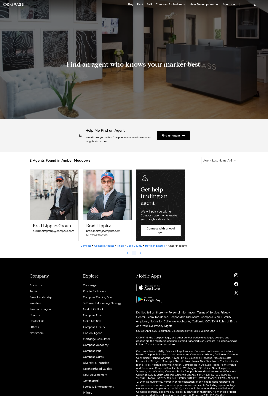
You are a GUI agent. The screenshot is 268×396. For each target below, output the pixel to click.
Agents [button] (229, 4)
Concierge (90, 285)
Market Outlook (93, 309)
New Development (95, 374)
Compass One (92, 315)
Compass (86, 245)
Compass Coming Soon (98, 297)
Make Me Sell (91, 321)
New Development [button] (204, 4)
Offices (34, 327)
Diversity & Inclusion (96, 363)
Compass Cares (93, 357)
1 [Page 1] (134, 252)
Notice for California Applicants (170, 321)
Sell (149, 4)
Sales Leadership (41, 297)
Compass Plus (92, 351)
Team (33, 291)
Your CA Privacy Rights (157, 326)
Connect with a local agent (161, 230)
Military (87, 392)
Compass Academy (96, 345)
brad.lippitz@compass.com (103, 231)
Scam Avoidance (157, 317)
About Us (36, 285)
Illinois (120, 245)
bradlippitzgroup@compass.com (53, 231)
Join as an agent (41, 309)
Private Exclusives (94, 291)
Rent (140, 4)
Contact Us (37, 321)
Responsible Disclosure (184, 317)
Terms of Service (208, 312)
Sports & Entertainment (98, 386)
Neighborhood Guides (97, 368)
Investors (35, 303)
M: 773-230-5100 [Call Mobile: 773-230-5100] (97, 235)
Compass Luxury (94, 327)
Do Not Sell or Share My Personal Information (166, 312)
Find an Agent (92, 333)
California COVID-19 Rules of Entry (214, 321)
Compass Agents (104, 245)
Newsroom (37, 333)
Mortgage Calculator (96, 339)
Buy (130, 4)
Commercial (90, 380)
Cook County (134, 245)
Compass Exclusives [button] (171, 4)
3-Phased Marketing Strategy (102, 303)
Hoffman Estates (155, 245)
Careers (35, 315)
